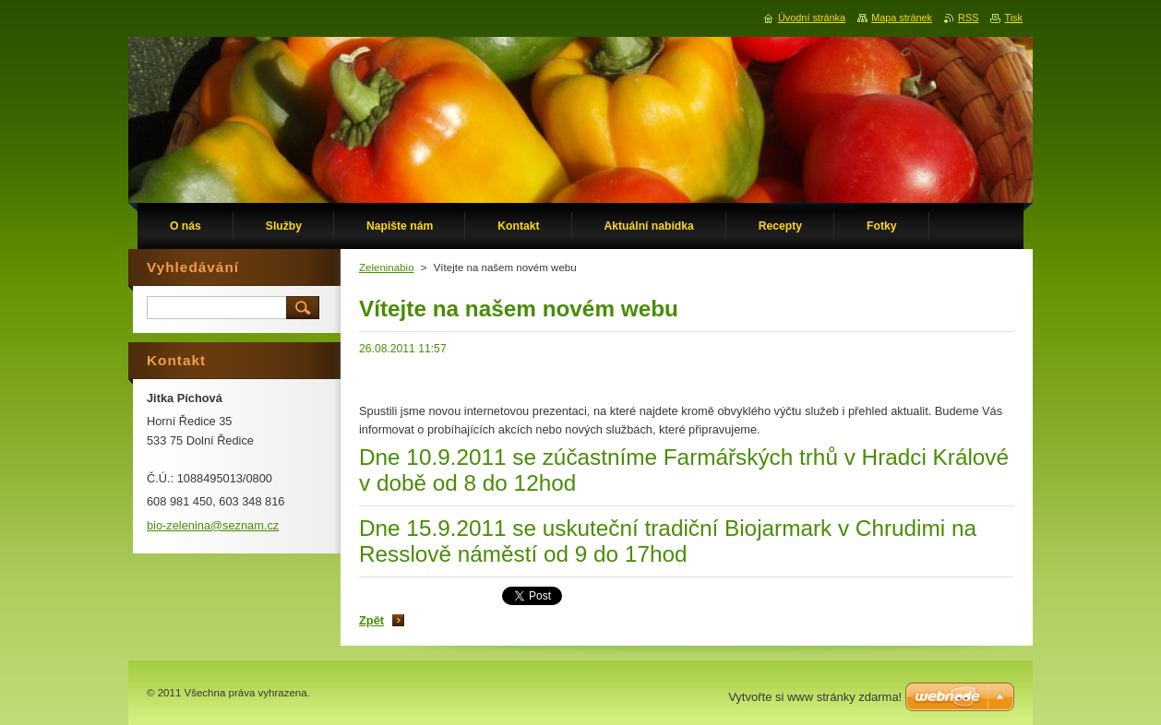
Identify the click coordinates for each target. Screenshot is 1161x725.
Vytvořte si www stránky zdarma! (815, 697)
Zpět (371, 620)
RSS (968, 17)
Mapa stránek (901, 17)
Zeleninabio (386, 267)
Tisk (1013, 17)
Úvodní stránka (811, 17)
